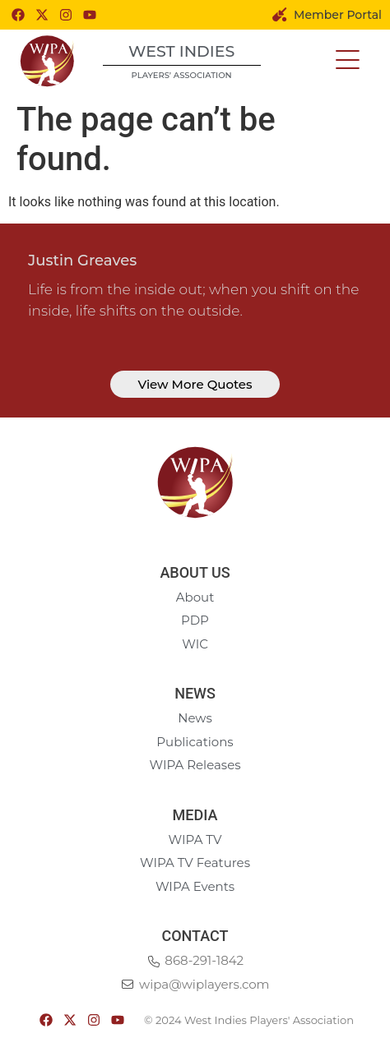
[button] (347, 60)
